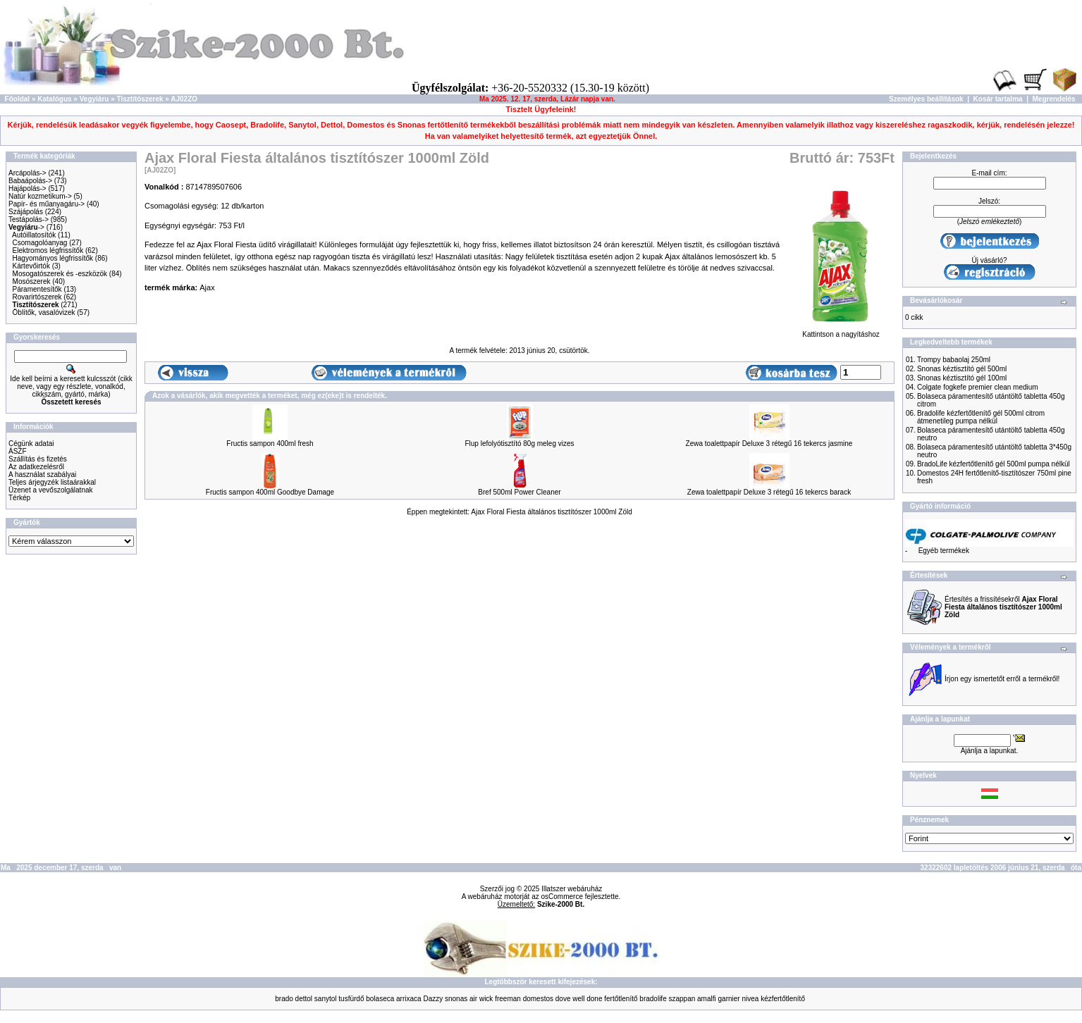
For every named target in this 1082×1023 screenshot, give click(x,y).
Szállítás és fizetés (37, 459)
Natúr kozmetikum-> (40, 196)
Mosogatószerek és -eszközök (60, 274)
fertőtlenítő (620, 999)
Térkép (19, 498)
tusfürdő (351, 999)
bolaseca (380, 999)
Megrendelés (1054, 99)
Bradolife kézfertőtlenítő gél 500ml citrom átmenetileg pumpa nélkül (981, 417)
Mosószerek (32, 281)
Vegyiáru (94, 99)
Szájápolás (25, 212)
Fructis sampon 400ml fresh (269, 443)
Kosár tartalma (998, 99)
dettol (303, 999)
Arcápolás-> (27, 173)
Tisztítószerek (140, 99)
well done (587, 999)
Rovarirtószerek (37, 297)
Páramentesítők (37, 289)
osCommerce (562, 896)
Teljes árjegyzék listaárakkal (52, 482)
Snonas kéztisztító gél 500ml (962, 369)
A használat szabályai (42, 474)
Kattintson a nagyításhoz (841, 331)
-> (26, 227)
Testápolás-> (28, 219)
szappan (681, 999)
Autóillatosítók (34, 235)
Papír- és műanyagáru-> (46, 204)
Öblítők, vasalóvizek (44, 312)
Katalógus (54, 99)
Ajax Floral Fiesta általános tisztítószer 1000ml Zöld (551, 512)
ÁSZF (17, 451)
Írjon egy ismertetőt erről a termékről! (1002, 679)
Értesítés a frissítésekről (1003, 607)
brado (284, 999)
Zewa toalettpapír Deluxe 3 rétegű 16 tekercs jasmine (769, 443)
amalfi (706, 999)
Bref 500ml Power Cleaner (519, 492)
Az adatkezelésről (36, 467)
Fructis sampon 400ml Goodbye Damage (270, 492)
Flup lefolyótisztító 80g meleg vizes (519, 443)
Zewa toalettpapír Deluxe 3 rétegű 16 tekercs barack (769, 492)
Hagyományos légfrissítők (53, 258)
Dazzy (433, 999)
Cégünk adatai (31, 443)
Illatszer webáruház (571, 889)
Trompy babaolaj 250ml (953, 360)
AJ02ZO (184, 99)
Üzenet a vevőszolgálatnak (50, 490)
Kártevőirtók (31, 266)
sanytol (325, 999)
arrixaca (409, 999)
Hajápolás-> (27, 188)
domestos (538, 999)
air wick (481, 999)
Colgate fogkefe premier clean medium (977, 387)
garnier (729, 999)
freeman (508, 999)
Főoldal (17, 99)
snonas (456, 999)
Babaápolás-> (30, 181)
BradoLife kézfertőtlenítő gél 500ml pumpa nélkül (993, 464)
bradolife (652, 999)
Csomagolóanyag (40, 243)
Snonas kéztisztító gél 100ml (962, 378)
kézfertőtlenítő (783, 999)
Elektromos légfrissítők (48, 250)
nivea (750, 999)
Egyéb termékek (943, 550)
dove (563, 999)
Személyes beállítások (926, 99)
